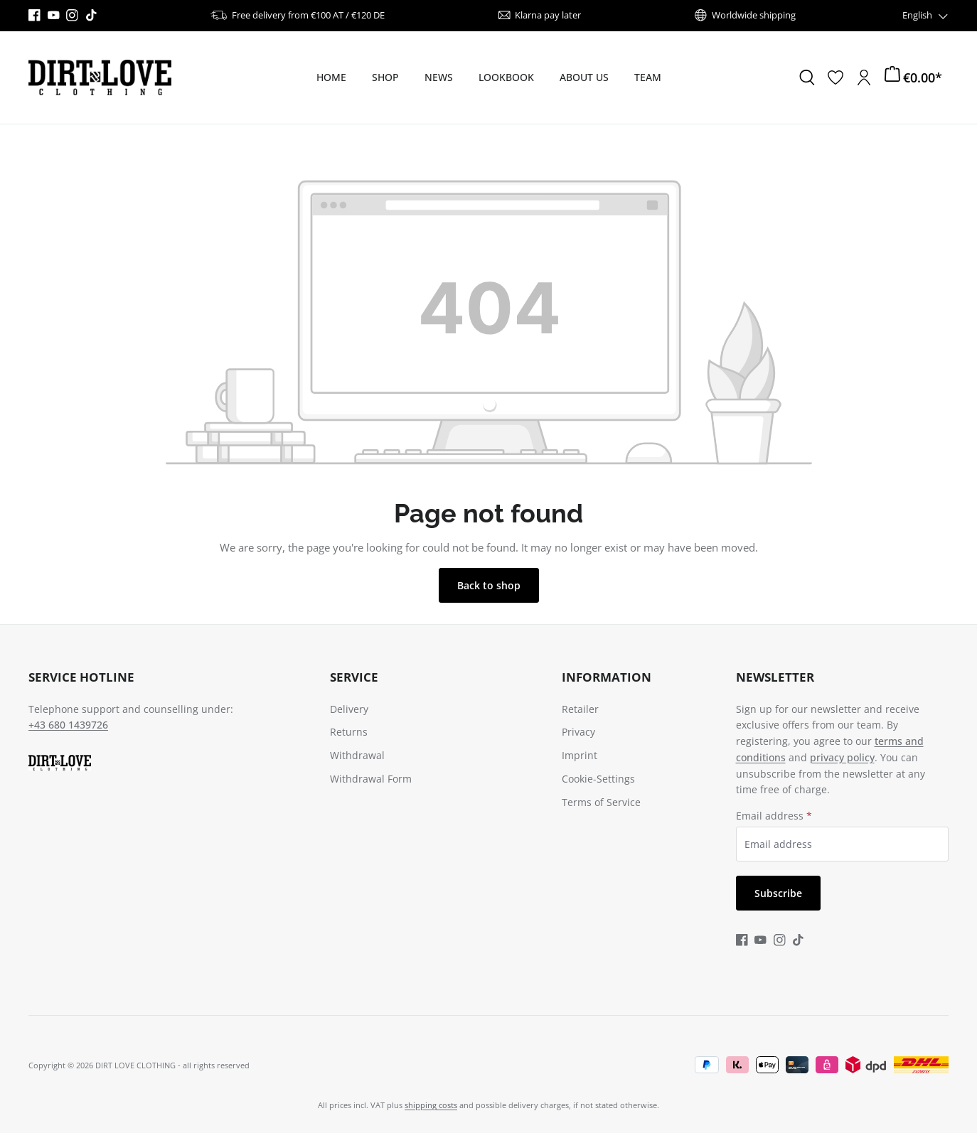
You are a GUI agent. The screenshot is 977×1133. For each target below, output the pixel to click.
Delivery (349, 709)
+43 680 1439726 (68, 724)
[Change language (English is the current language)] (925, 15)
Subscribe (778, 893)
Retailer (580, 709)
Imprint (579, 755)
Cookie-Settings (598, 778)
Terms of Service (601, 802)
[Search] (807, 77)
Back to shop (488, 585)
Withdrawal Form (371, 778)
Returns (349, 732)
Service (354, 677)
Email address (774, 815)
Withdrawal (357, 755)
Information (606, 677)
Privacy (578, 732)
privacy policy (842, 757)
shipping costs (431, 1105)
